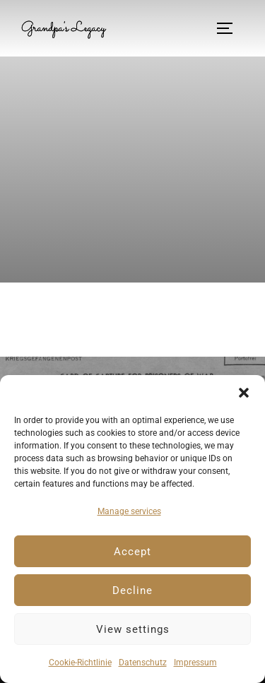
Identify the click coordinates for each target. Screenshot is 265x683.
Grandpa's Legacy (63, 28)
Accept (132, 551)
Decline (132, 590)
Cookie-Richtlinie (80, 662)
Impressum (195, 662)
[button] (244, 393)
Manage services (129, 511)
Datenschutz (143, 662)
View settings (133, 629)
